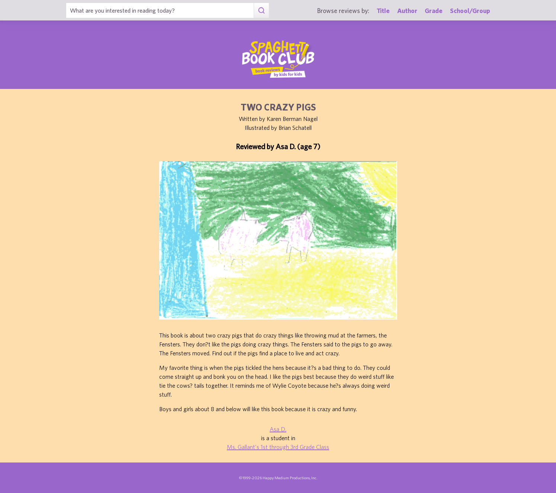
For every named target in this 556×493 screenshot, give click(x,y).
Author (407, 11)
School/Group (470, 11)
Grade (434, 11)
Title (383, 11)
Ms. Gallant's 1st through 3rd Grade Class (278, 447)
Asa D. (278, 429)
